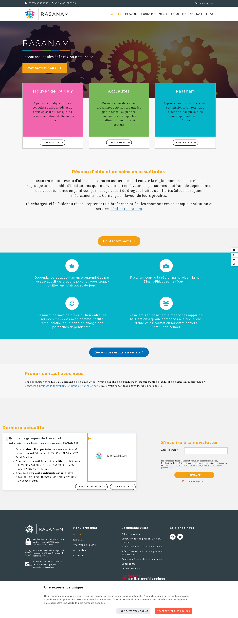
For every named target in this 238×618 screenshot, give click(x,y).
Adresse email (169, 452)
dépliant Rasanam (126, 211)
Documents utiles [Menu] (135, 530)
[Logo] (46, 14)
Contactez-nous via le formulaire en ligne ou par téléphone (62, 388)
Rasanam (131, 14)
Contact (196, 14)
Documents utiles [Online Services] (204, 3)
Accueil (116, 14)
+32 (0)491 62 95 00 (64, 3)
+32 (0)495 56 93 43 (37, 3)
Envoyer (194, 477)
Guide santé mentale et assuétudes (142, 562)
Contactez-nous (44, 71)
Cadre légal (128, 566)
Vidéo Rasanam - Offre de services (142, 549)
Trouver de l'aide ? (154, 14)
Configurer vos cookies (133, 611)
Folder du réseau (131, 537)
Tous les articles (90, 489)
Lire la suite (51, 145)
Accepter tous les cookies (173, 611)
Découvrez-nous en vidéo (119, 355)
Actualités (179, 14)
